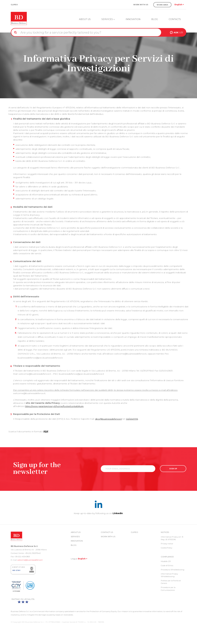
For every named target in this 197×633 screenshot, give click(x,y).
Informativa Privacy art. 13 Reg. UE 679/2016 (172, 538)
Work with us (140, 5)
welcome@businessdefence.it (30, 560)
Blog (154, 19)
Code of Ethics (167, 565)
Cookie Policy (166, 548)
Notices (165, 532)
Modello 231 (166, 561)
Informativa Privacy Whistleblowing (169, 575)
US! (178, 32)
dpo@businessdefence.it (108, 418)
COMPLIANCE (167, 557)
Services (108, 19)
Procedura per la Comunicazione (168, 588)
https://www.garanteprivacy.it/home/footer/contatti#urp (54, 406)
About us (85, 19)
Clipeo (14, 5)
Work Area (162, 5)
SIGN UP (173, 469)
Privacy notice (167, 543)
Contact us (107, 532)
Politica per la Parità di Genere (171, 581)
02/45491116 (132, 418)
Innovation (133, 19)
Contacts (175, 19)
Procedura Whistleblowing (172, 569)
